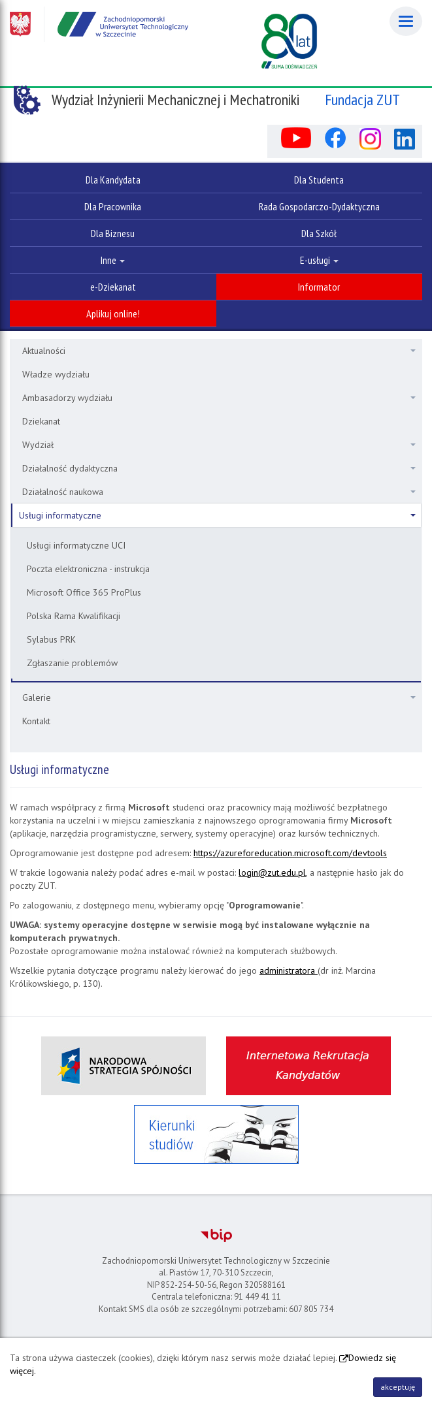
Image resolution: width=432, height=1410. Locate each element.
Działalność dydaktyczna (219, 468)
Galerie (219, 697)
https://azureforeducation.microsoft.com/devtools (290, 853)
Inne (113, 259)
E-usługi (319, 259)
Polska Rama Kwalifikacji (73, 616)
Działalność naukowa (219, 492)
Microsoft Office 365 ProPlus (84, 592)
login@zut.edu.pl (272, 872)
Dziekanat (41, 421)
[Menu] (406, 21)
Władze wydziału (56, 374)
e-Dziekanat (113, 286)
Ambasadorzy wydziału (219, 398)
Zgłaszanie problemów (72, 663)
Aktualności (219, 351)
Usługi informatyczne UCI (76, 545)
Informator (319, 286)
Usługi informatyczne (217, 515)
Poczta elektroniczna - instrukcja (88, 569)
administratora (288, 970)
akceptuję (397, 1387)
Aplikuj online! (113, 313)
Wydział (219, 445)
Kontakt (36, 721)
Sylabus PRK (51, 639)
